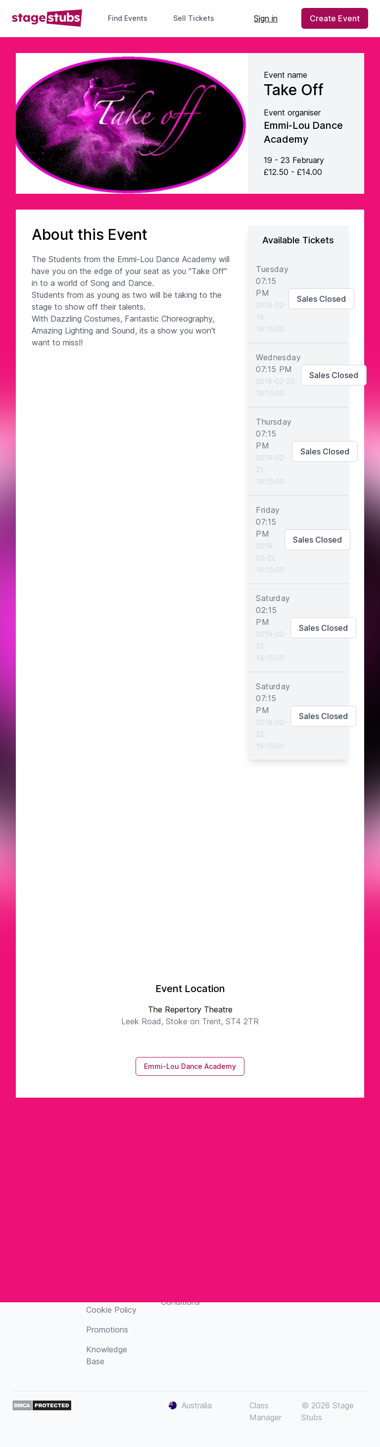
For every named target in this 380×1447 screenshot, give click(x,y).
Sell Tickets (197, 18)
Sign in (266, 18)
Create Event (335, 18)
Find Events (127, 18)
